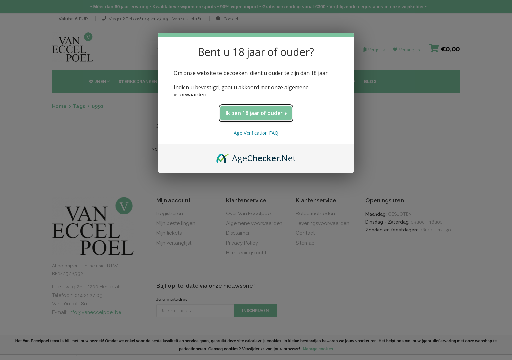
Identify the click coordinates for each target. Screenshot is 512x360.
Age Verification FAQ (256, 133)
